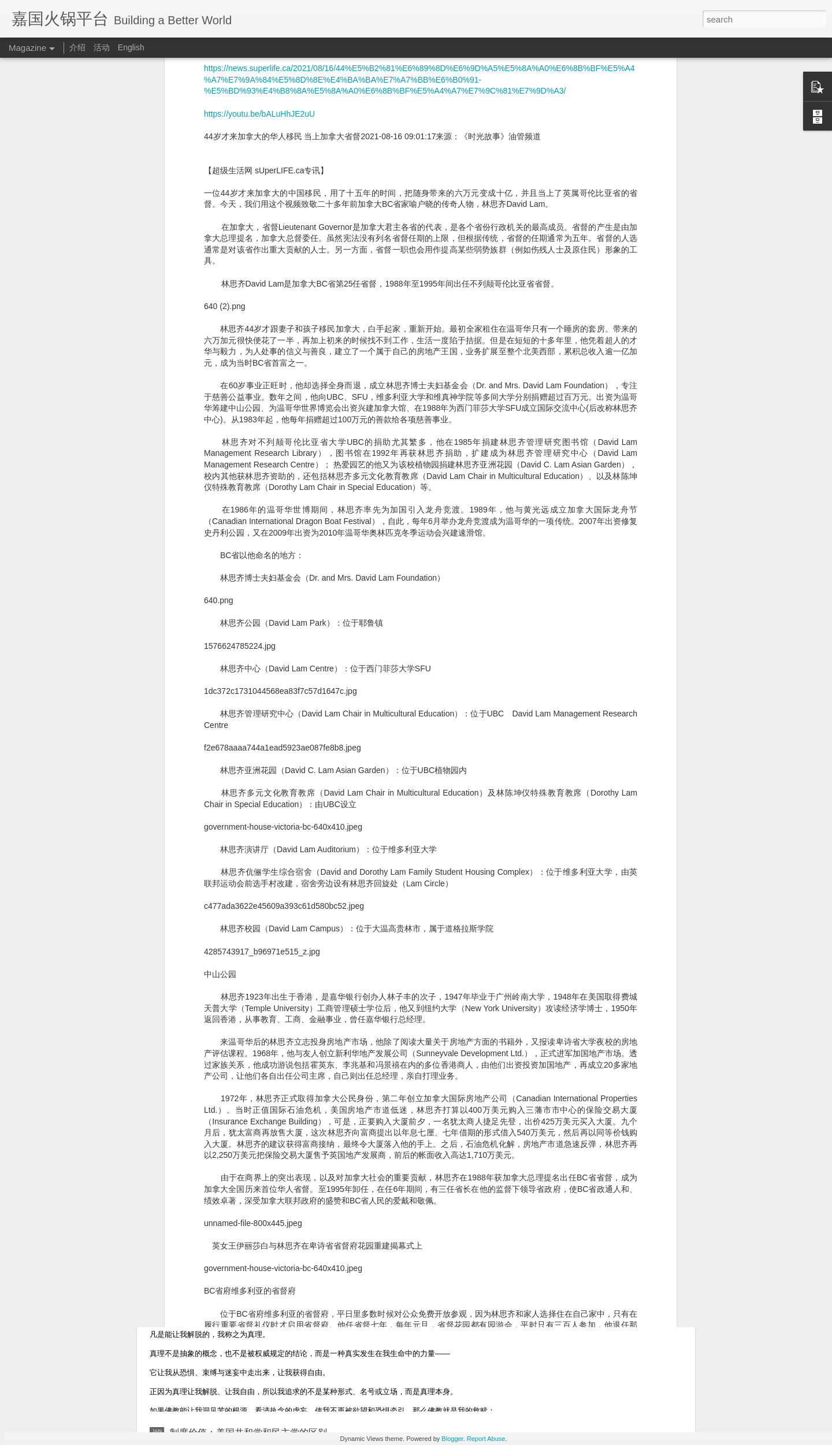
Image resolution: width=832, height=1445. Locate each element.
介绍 (77, 47)
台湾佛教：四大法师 (211, 1170)
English (131, 47)
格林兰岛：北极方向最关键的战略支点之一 (258, 1039)
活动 (102, 47)
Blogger (452, 1438)
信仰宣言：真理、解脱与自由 (230, 1301)
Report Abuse (486, 1438)
